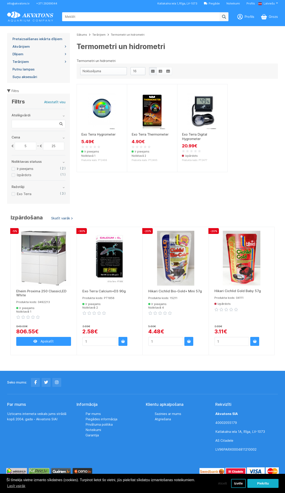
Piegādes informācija (101, 419)
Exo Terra (24, 194)
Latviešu (266, 3)
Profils (250, 3)
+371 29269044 (46, 3)
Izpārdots (24, 175)
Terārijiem (39, 62)
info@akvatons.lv (18, 3)
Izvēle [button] (238, 483)
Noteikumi (233, 3)
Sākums (82, 34)
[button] (268, 3)
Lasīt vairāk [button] (16, 486)
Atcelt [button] (222, 483)
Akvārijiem (39, 46)
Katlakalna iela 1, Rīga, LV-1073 (177, 3)
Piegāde (212, 3)
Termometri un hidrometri (128, 34)
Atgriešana (163, 419)
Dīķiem (39, 54)
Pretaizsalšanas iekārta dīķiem (37, 39)
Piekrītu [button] (263, 483)
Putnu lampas (23, 69)
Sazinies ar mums (168, 414)
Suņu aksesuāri (24, 77)
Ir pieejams (25, 169)
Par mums (93, 414)
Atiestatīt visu (54, 102)
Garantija (92, 435)
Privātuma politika (99, 424)
